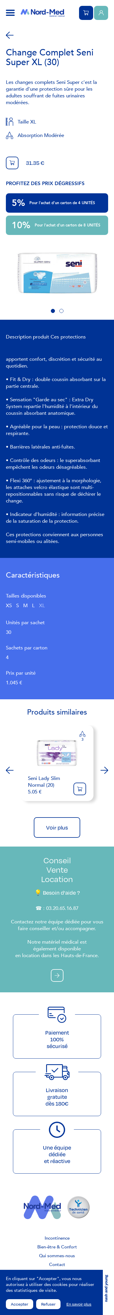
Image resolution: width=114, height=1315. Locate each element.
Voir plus (57, 827)
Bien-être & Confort (57, 1247)
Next (104, 770)
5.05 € (48, 785)
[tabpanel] (57, 273)
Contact (57, 1264)
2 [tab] (61, 311)
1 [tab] (53, 311)
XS (9, 605)
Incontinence (57, 1238)
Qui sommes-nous (57, 1256)
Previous (10, 770)
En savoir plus (78, 1304)
